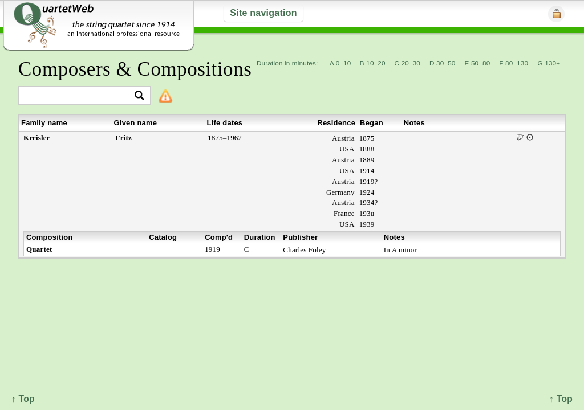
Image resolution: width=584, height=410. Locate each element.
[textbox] (80, 96)
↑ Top (561, 399)
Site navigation (263, 13)
